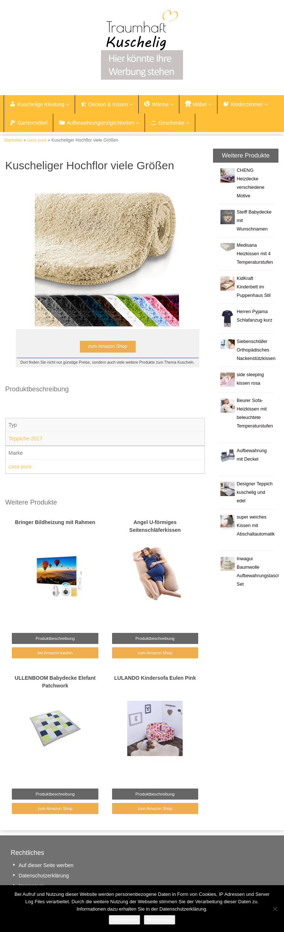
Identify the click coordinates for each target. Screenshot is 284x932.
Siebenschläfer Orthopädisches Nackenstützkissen (256, 350)
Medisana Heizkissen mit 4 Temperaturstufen (255, 254)
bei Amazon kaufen (54, 653)
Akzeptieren (124, 919)
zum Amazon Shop (155, 653)
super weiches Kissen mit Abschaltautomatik (256, 525)
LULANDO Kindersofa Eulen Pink (155, 678)
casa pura (36, 140)
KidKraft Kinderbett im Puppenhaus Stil (254, 287)
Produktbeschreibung (55, 638)
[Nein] (274, 908)
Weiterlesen (159, 919)
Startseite (13, 140)
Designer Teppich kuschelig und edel (255, 492)
